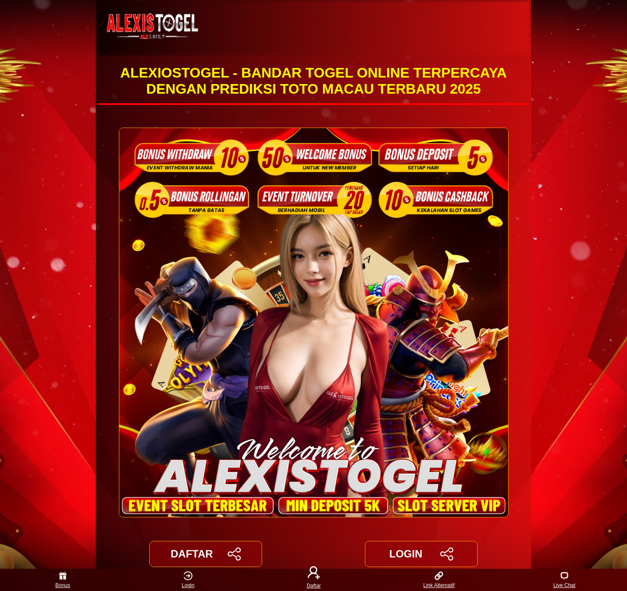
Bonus (62, 580)
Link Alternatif (439, 580)
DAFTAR (206, 554)
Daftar (313, 580)
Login (188, 580)
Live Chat (564, 580)
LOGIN (421, 554)
